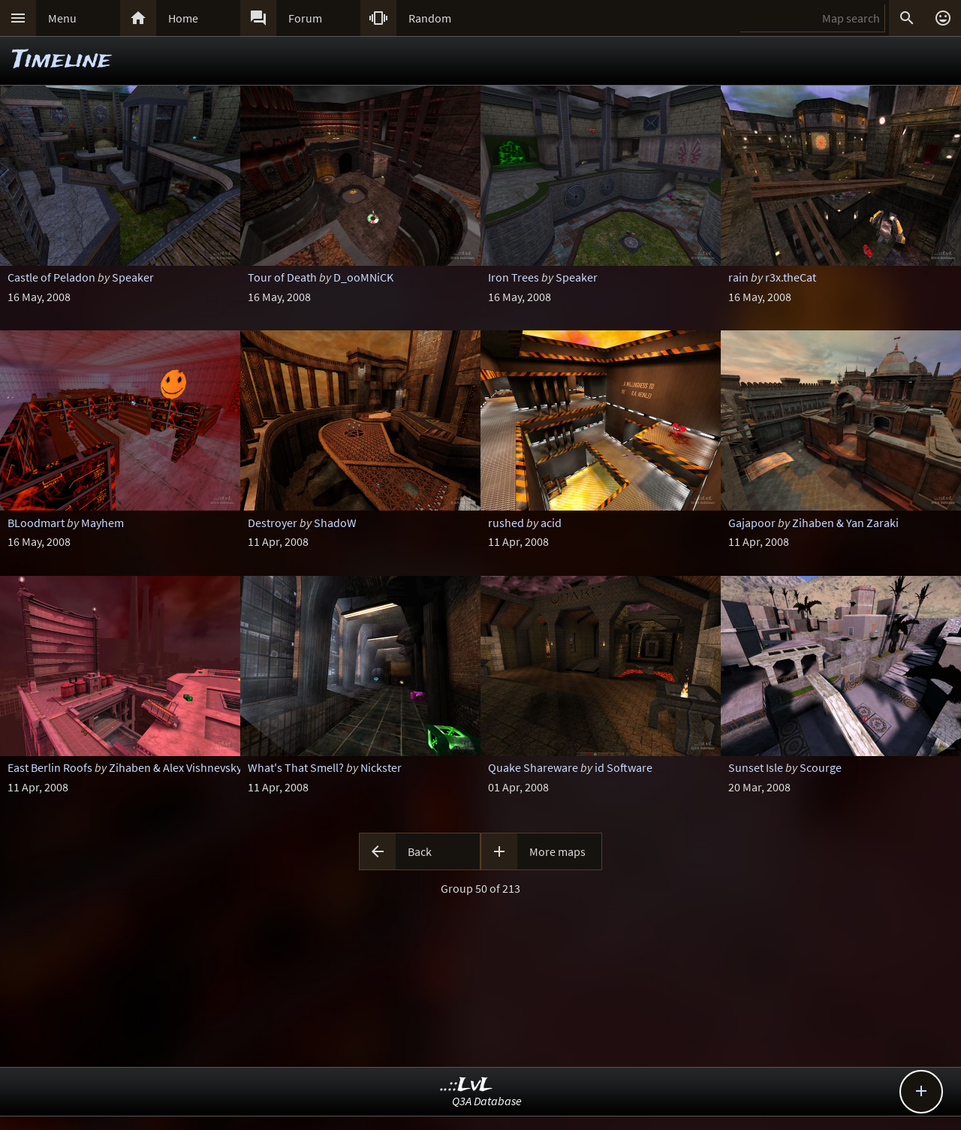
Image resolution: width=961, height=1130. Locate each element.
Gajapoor (752, 522)
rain (738, 277)
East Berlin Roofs (50, 767)
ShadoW (335, 522)
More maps (557, 851)
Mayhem (102, 522)
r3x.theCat (790, 277)
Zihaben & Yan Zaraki (845, 522)
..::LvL (466, 1085)
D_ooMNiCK (363, 277)
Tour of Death (282, 277)
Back (420, 851)
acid (551, 522)
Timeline (61, 60)
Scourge (821, 767)
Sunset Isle (755, 767)
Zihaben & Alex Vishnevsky (175, 767)
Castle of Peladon (51, 277)
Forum (305, 18)
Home (183, 18)
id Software (623, 767)
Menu (62, 18)
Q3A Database (487, 1100)
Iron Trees (513, 277)
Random (429, 18)
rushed (506, 522)
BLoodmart (36, 522)
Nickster (381, 767)
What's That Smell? (296, 767)
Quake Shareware (533, 767)
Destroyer (272, 522)
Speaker (133, 277)
